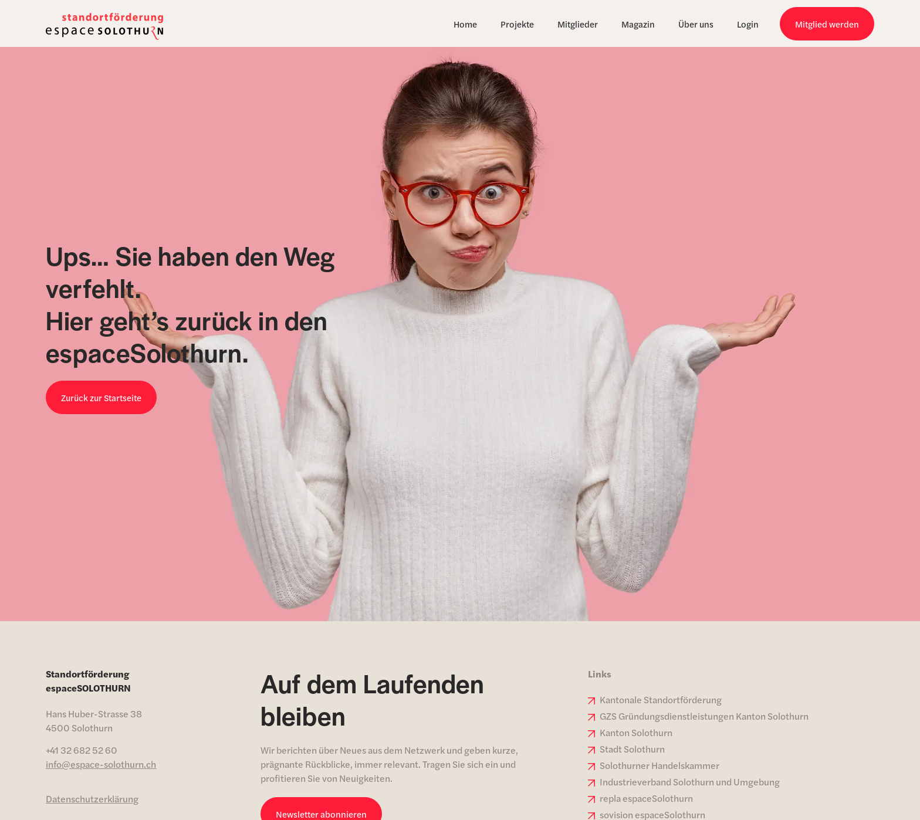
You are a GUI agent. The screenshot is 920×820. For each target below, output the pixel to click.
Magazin (638, 24)
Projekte (517, 24)
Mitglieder (577, 24)
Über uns (695, 24)
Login (748, 24)
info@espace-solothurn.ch (101, 764)
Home (465, 24)
